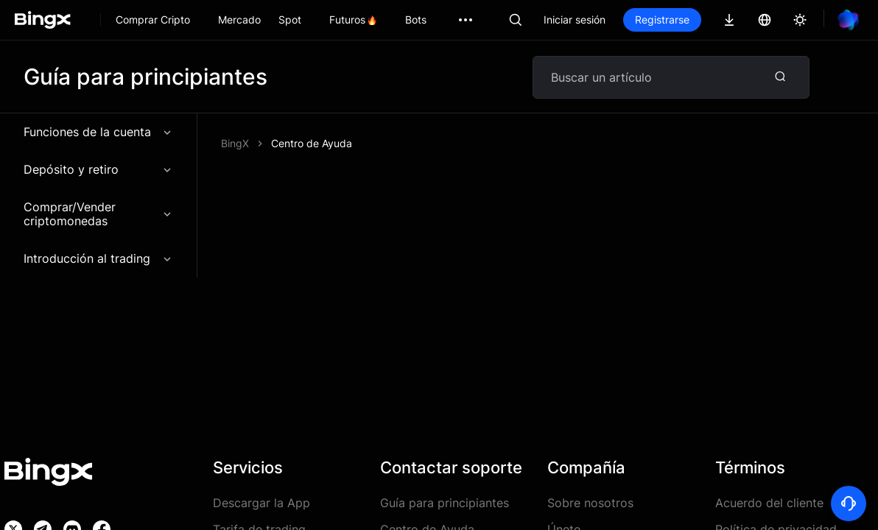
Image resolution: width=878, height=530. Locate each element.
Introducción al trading (98, 258)
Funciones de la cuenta (98, 131)
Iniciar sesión (574, 19)
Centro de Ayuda (311, 143)
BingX (235, 143)
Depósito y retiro (98, 169)
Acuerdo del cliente (769, 502)
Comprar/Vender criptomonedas (98, 213)
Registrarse (662, 19)
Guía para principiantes (444, 502)
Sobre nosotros (590, 502)
